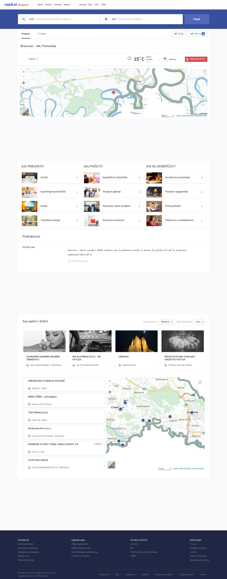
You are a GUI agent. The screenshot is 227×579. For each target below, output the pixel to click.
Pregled (26, 33)
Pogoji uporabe (187, 574)
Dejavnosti (104, 574)
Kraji (117, 574)
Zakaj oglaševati (79, 544)
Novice (48, 4)
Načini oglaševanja (80, 548)
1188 (103, 4)
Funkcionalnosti (25, 544)
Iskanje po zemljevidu (28, 552)
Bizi (90, 4)
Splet (40, 4)
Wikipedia (82, 261)
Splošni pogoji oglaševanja (84, 552)
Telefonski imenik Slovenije (143, 552)
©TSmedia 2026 (200, 116)
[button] (23, 82)
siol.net (82, 4)
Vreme (67, 4)
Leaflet (178, 116)
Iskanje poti (23, 555)
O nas (193, 544)
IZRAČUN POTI (197, 59)
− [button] (24, 77)
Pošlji (180, 33)
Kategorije (130, 574)
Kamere (172, 59)
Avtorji (193, 552)
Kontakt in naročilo (80, 555)
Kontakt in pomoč (198, 548)
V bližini (42, 33)
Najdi (197, 19)
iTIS (96, 4)
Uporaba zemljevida (27, 548)
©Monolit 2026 (187, 116)
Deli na (199, 33)
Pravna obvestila (198, 555)
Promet (57, 4)
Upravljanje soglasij (199, 559)
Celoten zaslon (204, 71)
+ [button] (24, 72)
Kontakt (145, 574)
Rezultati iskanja (26, 559)
